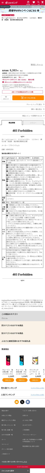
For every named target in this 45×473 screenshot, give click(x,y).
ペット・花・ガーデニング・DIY (21, 7)
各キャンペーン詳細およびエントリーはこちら (18, 82)
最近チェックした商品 (9, 420)
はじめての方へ (27, 425)
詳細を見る (8, 380)
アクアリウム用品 (39, 7)
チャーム (4, 318)
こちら (25, 462)
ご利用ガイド (6, 454)
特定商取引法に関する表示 (31, 446)
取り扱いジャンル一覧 (8, 425)
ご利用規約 (26, 430)
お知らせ (25, 415)
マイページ (5, 444)
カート (4, 439)
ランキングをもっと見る (37, 388)
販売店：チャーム (37, 64)
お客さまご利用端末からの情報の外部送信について (32, 440)
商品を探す (5, 411)
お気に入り (6, 99)
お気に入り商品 (6, 415)
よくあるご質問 (27, 420)
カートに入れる (28, 98)
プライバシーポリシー (30, 435)
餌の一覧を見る (36, 109)
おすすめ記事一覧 (7, 435)
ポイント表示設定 (7, 449)
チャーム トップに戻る (34, 104)
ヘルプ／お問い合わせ (30, 411)
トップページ (5, 7)
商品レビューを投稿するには (32, 115)
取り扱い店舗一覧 (7, 430)
